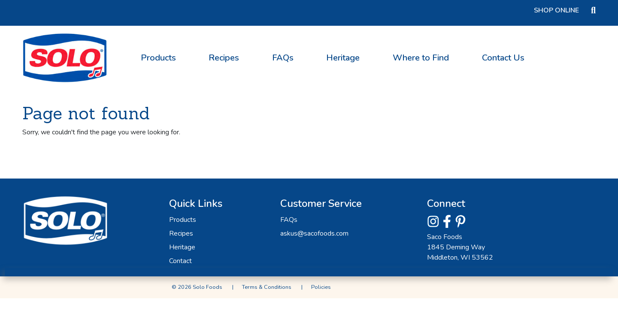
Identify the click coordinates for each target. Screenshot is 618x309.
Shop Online (556, 10)
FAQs (283, 58)
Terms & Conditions (266, 287)
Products (158, 58)
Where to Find (421, 58)
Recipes (224, 58)
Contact (180, 261)
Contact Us (503, 58)
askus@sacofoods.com (314, 233)
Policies (321, 287)
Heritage (343, 58)
